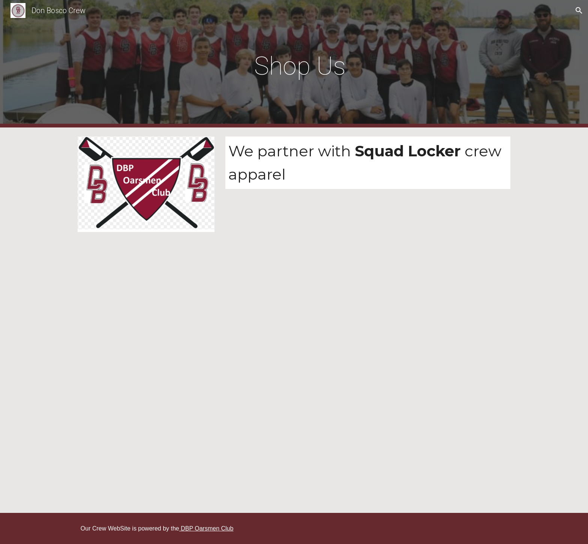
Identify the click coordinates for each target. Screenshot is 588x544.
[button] (579, 10)
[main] (294, 64)
